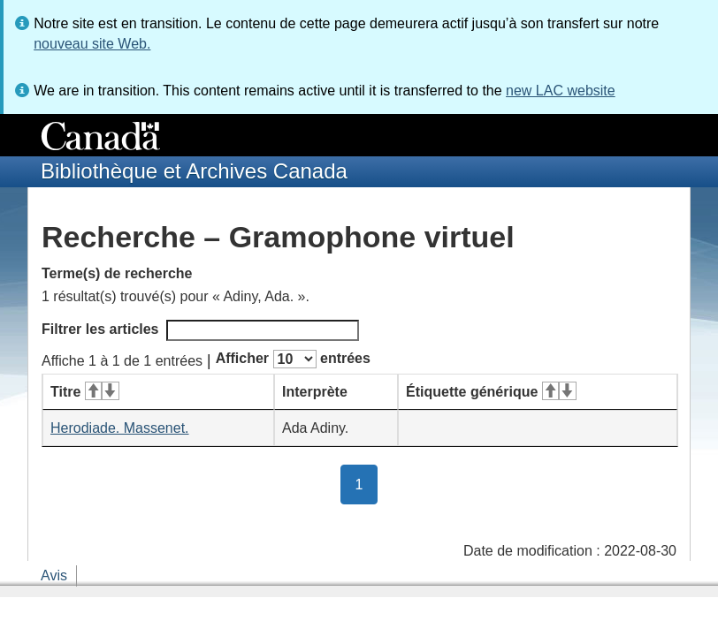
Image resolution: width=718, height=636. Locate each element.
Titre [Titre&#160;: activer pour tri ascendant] (84, 391)
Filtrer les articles (200, 330)
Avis (54, 575)
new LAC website (560, 90)
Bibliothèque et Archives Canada (194, 171)
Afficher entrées (293, 359)
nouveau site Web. (92, 43)
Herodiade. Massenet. (119, 427)
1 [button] (366, 483)
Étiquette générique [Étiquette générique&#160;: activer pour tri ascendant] (491, 391)
